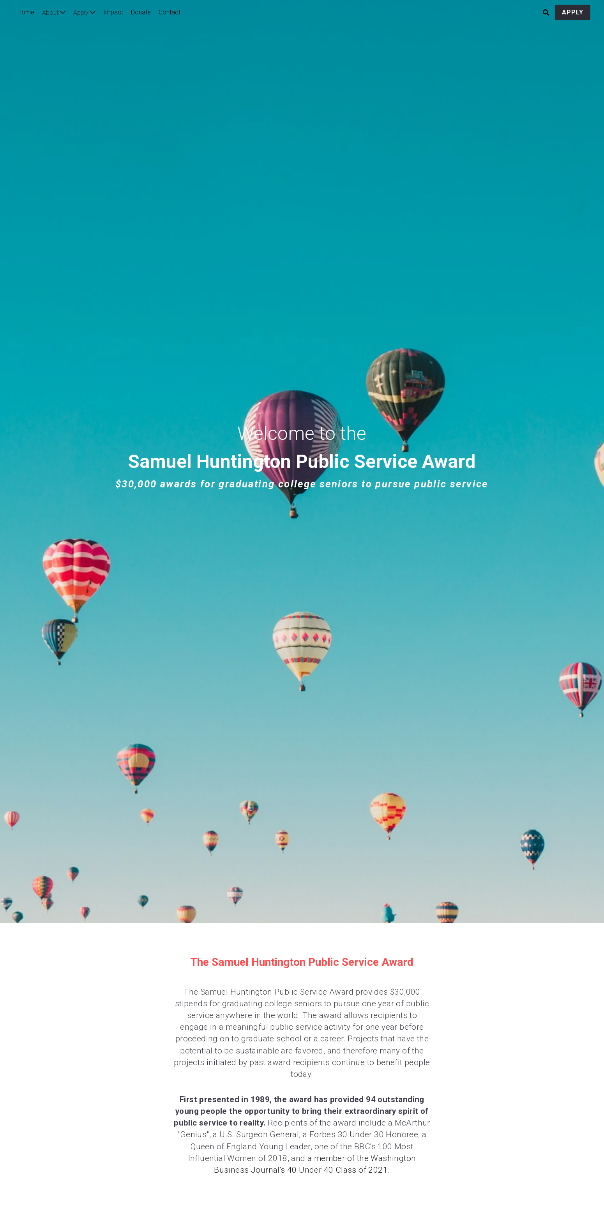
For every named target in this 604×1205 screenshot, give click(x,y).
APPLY (572, 12)
